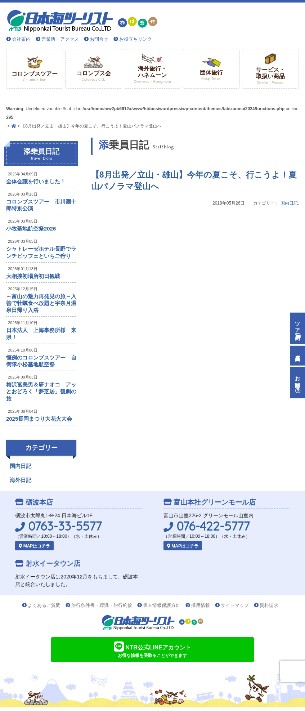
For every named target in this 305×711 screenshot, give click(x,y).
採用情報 (200, 605)
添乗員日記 (41, 154)
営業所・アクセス (60, 39)
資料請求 (269, 605)
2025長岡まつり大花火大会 (39, 419)
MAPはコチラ (34, 546)
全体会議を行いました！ (36, 181)
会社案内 (21, 39)
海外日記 (20, 480)
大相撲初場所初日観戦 (33, 276)
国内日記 (289, 203)
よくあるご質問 (44, 605)
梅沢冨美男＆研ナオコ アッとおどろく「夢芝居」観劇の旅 (41, 391)
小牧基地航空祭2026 (31, 228)
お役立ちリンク (135, 39)
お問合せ (99, 39)
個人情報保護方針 (161, 605)
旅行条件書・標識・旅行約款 (101, 605)
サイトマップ (235, 605)
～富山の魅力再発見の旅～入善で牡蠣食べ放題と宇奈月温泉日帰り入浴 (41, 303)
